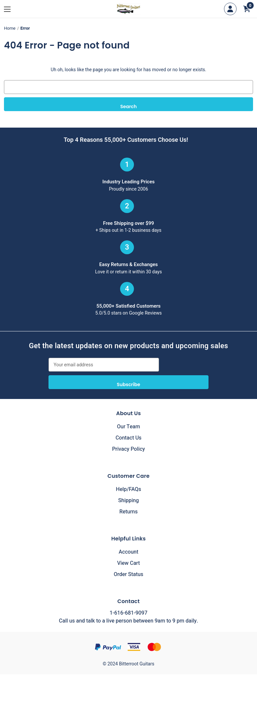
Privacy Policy (128, 449)
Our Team (128, 427)
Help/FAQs (128, 489)
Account (128, 552)
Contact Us (128, 438)
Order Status (129, 574)
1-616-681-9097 (128, 613)
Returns (128, 512)
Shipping (128, 500)
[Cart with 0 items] (247, 9)
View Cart (128, 563)
